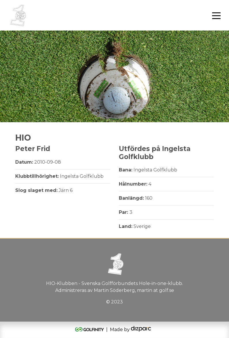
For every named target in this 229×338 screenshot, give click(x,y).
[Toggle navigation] (216, 15)
